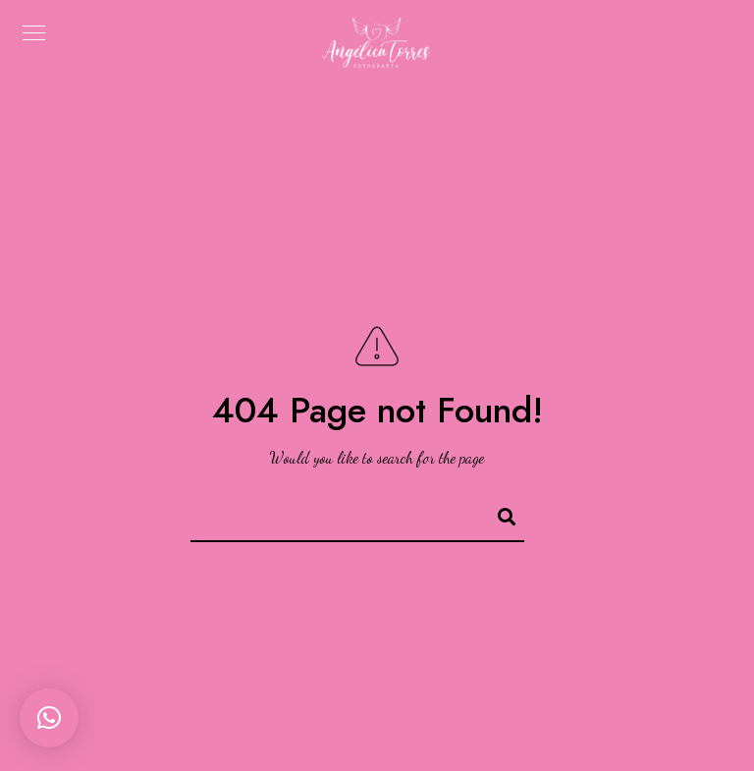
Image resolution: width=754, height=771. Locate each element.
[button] (49, 717)
